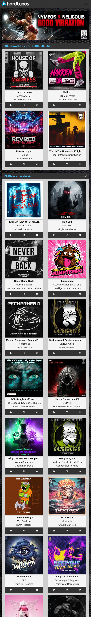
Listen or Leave (23, 92)
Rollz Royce (67, 225)
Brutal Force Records (24, 406)
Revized (24, 155)
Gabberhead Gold (67, 347)
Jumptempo (67, 281)
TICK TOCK (67, 517)
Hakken (67, 92)
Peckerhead (24, 343)
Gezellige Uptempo (63, 284)
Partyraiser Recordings (67, 584)
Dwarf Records (23, 524)
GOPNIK (67, 403)
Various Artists (67, 343)
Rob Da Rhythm (67, 95)
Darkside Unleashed (67, 99)
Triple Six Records (24, 584)
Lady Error (77, 462)
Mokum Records (23, 347)
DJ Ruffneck (59, 155)
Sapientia (67, 521)
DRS (23, 580)
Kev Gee (25, 403)
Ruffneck (67, 158)
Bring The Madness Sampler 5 (24, 458)
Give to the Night (24, 517)
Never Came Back (24, 281)
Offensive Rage (24, 158)
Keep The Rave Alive (67, 576)
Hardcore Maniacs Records (67, 406)
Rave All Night (24, 151)
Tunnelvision (24, 576)
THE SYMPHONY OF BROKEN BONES (27, 222)
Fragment (75, 580)
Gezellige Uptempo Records (67, 288)
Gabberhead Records (67, 465)
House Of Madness (24, 99)
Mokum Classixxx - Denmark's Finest (26, 340)
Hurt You (67, 222)
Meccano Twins (24, 284)
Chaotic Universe (24, 229)
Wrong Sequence (24, 462)
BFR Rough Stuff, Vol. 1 (24, 399)
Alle (83, 176)
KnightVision (74, 155)
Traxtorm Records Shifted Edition (24, 288)
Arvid (20, 95)
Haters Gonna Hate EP (67, 399)
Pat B (78, 284)
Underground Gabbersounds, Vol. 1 (68, 340)
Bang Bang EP (67, 458)
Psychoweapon (23, 225)
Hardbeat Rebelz (60, 462)
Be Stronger (61, 580)
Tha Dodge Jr (13, 403)
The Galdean (39, 403)
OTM (27, 95)
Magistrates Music (67, 229)
